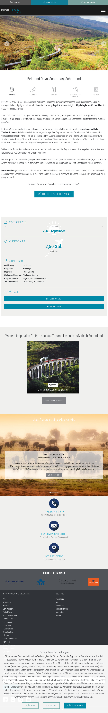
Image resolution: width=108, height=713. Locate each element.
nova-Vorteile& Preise (75, 92)
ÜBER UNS (60, 594)
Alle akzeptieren (75, 705)
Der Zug (12, 91)
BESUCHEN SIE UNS (54, 550)
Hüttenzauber (8, 629)
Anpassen (51, 705)
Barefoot (6, 605)
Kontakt (15, 2)
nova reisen (60, 612)
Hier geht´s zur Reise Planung (54, 193)
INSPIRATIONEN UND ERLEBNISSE (16, 594)
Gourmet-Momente (10, 615)
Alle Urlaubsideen (54, 400)
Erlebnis (33, 91)
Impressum (60, 599)
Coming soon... (8, 609)
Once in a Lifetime (9, 638)
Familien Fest (8, 619)
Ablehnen (30, 705)
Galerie (96, 91)
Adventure (7, 602)
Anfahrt (58, 615)
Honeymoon (7, 622)
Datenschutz (60, 605)
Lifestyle (6, 635)
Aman (5, 599)
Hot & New (7, 625)
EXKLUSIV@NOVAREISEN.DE (54, 528)
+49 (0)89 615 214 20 (54, 505)
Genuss (54, 91)
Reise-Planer (49, 2)
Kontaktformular (62, 609)
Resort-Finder (88, 2)
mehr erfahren (54, 475)
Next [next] (102, 226)
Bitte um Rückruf (54, 299)
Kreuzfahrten (8, 632)
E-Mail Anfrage (54, 306)
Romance (6, 642)
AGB (57, 602)
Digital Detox (8, 612)
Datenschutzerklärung (84, 697)
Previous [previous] (5, 226)
